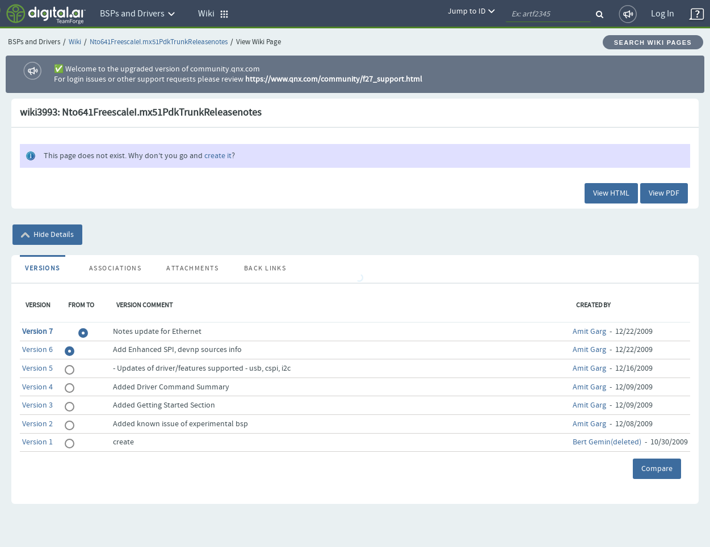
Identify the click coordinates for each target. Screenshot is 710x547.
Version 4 (37, 387)
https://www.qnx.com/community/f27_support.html (333, 79)
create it (218, 156)
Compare (657, 469)
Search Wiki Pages (653, 42)
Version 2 (37, 424)
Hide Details (47, 235)
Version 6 (37, 350)
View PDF (664, 193)
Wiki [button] (213, 14)
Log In (662, 14)
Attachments (192, 268)
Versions (42, 268)
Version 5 (37, 368)
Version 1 (37, 442)
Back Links (265, 268)
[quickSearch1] (548, 14)
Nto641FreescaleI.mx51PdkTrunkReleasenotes (159, 42)
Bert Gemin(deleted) (607, 442)
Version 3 (37, 405)
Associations (115, 268)
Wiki (75, 42)
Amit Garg (589, 331)
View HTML (611, 193)
